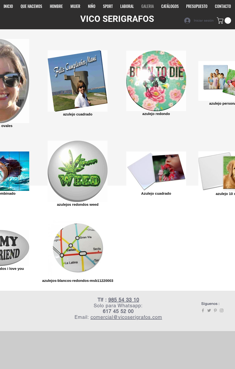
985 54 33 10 (123, 300)
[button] (225, 20)
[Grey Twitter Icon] (209, 310)
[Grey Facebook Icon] (203, 310)
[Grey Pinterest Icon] (215, 310)
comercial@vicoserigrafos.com (126, 317)
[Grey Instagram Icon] (221, 310)
